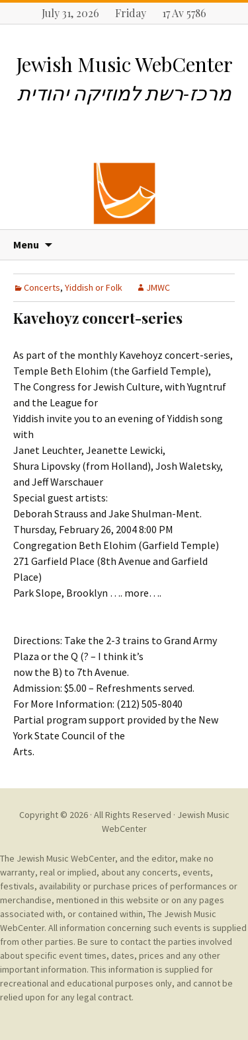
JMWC (158, 287)
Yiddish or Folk (93, 287)
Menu (26, 244)
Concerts (42, 287)
